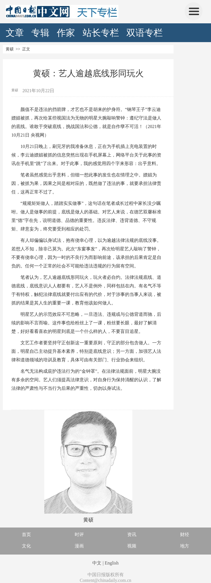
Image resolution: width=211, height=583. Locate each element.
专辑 (40, 33)
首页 (26, 534)
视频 (131, 545)
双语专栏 (144, 33)
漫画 (79, 545)
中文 (96, 563)
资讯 (131, 534)
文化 (26, 545)
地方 (184, 545)
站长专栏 (101, 33)
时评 (79, 534)
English (112, 563)
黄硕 (10, 49)
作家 (66, 33)
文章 (15, 33)
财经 (184, 534)
